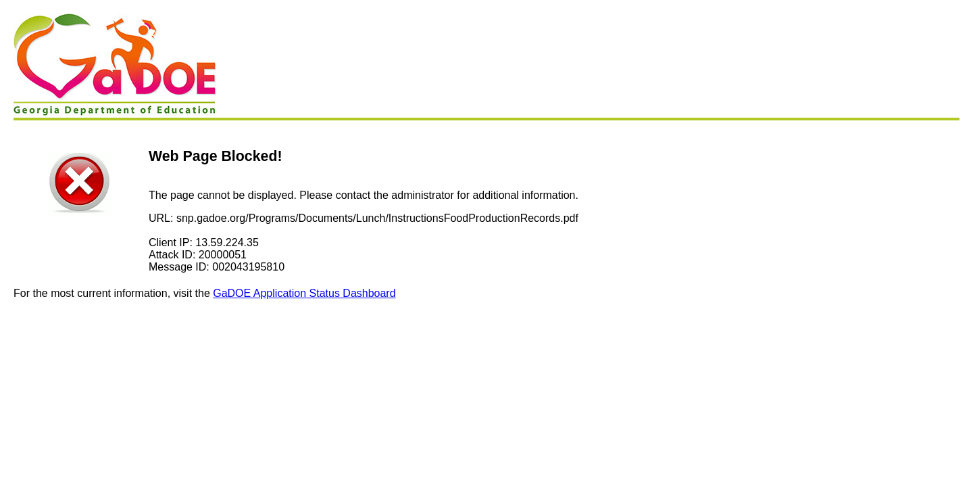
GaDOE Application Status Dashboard (304, 293)
